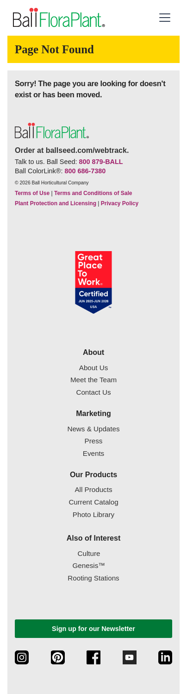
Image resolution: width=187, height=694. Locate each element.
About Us (93, 368)
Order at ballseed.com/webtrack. (72, 150)
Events (93, 453)
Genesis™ (89, 565)
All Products (93, 489)
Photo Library (93, 514)
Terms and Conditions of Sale (93, 193)
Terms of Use (32, 193)
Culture (89, 553)
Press (94, 441)
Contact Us (93, 392)
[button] (165, 17)
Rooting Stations (93, 578)
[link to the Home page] (58, 17)
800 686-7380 (85, 171)
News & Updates (93, 429)
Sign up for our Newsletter (93, 628)
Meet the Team (93, 380)
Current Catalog (93, 502)
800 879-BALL (101, 161)
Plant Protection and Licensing (55, 203)
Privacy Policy (119, 203)
